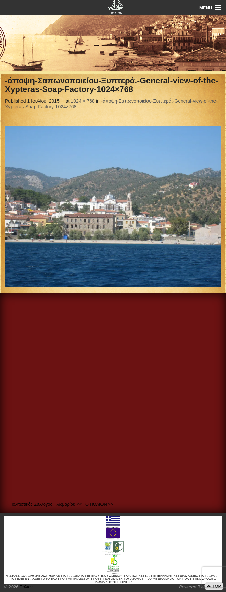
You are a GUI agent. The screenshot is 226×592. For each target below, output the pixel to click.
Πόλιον (25, 586)
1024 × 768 (82, 101)
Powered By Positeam (200, 586)
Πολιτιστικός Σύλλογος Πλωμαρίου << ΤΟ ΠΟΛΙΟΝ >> (61, 504)
